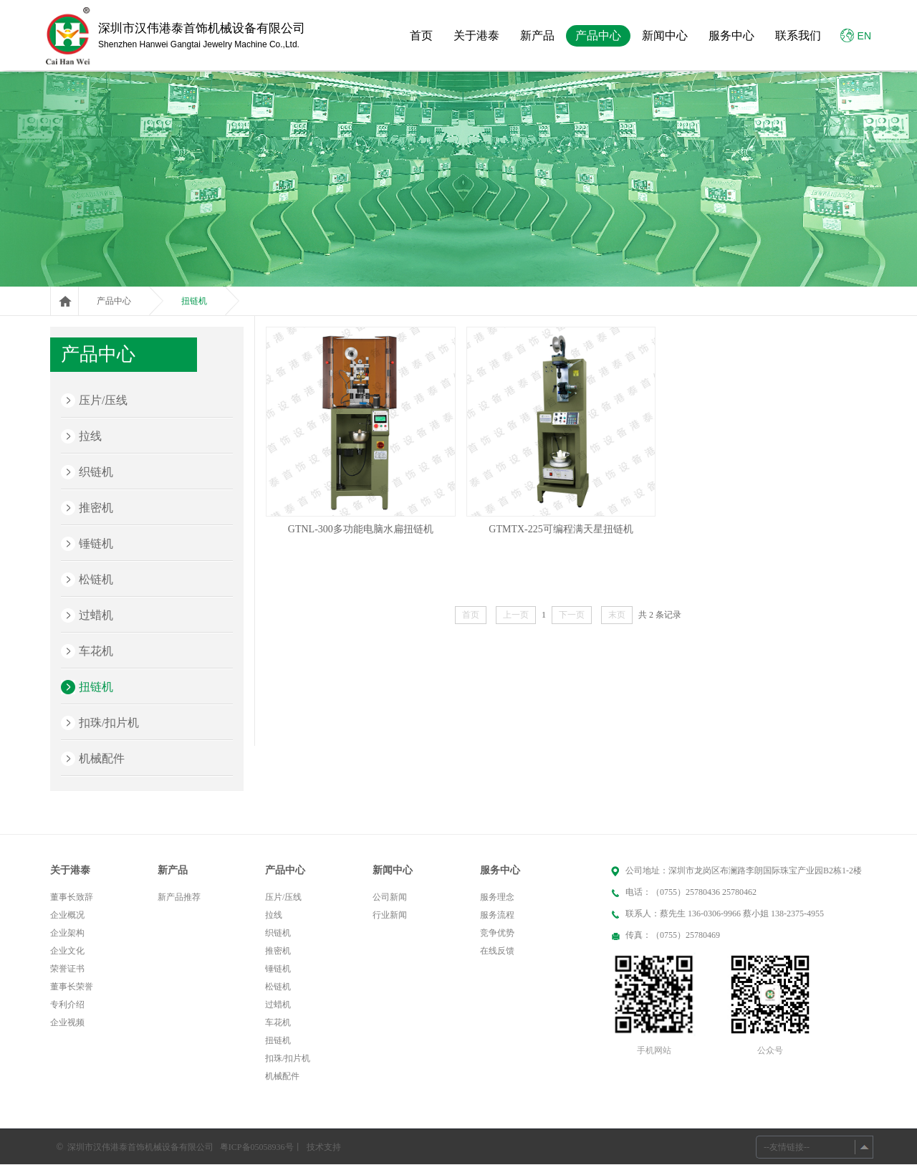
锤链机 (96, 543)
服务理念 (497, 897)
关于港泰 (476, 35)
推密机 (96, 508)
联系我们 (798, 35)
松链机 (96, 579)
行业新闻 (390, 915)
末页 (616, 615)
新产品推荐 (179, 897)
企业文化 (67, 951)
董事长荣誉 (71, 987)
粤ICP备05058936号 (257, 1147)
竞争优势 (497, 933)
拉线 (90, 436)
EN (855, 35)
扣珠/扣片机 (109, 722)
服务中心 (731, 35)
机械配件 (102, 758)
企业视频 (67, 1022)
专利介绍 (67, 1004)
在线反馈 (497, 951)
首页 (421, 35)
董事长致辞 (71, 897)
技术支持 (324, 1147)
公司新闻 (390, 897)
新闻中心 (665, 35)
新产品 (537, 35)
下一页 (572, 615)
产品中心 (598, 35)
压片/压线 (103, 400)
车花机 (96, 651)
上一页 (516, 615)
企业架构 (67, 933)
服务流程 (497, 915)
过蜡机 (96, 615)
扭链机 (194, 301)
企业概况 (67, 915)
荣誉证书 (67, 969)
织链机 (96, 472)
